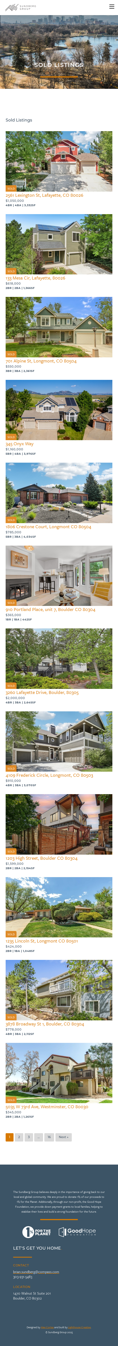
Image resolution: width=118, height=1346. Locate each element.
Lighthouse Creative (79, 1327)
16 (49, 1137)
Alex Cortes (47, 1327)
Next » (63, 1137)
